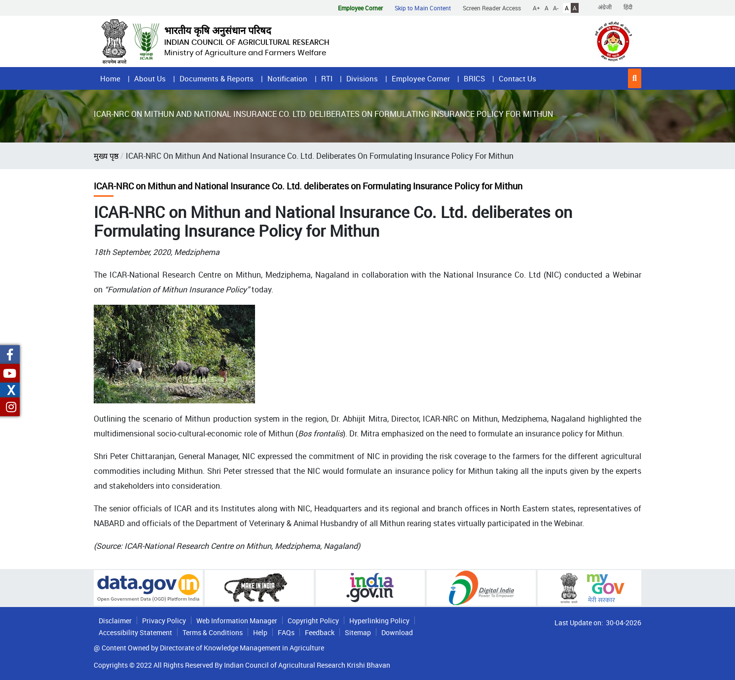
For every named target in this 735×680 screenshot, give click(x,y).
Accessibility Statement (135, 632)
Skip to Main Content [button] (423, 8)
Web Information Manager (236, 620)
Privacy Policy (164, 620)
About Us (150, 78)
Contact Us (517, 78)
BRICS (474, 78)
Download (397, 632)
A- (555, 8)
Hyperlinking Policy (379, 620)
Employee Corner (421, 78)
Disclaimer (115, 620)
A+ (536, 8)
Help (260, 632)
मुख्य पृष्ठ (106, 155)
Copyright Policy (313, 620)
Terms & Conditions (213, 632)
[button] (634, 78)
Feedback (319, 632)
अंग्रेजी (605, 7)
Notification (287, 78)
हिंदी (628, 7)
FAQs (286, 632)
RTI (326, 78)
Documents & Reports (217, 78)
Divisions (362, 78)
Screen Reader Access (492, 8)
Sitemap (358, 632)
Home (110, 78)
